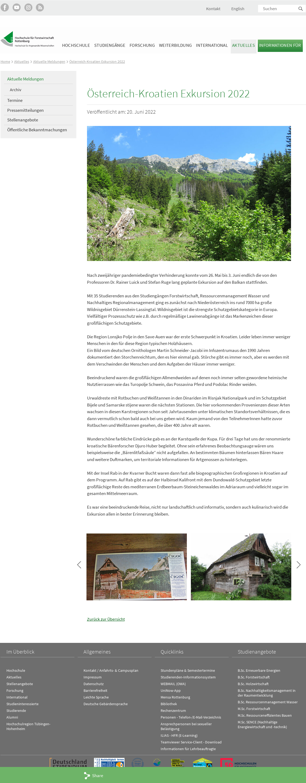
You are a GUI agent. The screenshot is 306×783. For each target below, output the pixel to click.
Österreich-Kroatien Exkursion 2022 (99, 61)
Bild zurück (79, 564)
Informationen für (280, 45)
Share (97, 775)
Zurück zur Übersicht (106, 619)
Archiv (15, 89)
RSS (40, 7)
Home (5, 61)
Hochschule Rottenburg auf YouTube (16, 7)
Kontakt (213, 8)
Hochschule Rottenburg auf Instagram (28, 7)
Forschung (142, 45)
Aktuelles (243, 45)
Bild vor (299, 564)
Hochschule (76, 45)
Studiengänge (109, 45)
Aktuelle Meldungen (49, 61)
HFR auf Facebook (5, 7)
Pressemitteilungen (25, 110)
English (237, 8)
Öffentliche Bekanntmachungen (37, 130)
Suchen (301, 9)
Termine (14, 100)
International (212, 45)
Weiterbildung (175, 45)
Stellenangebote (22, 120)
